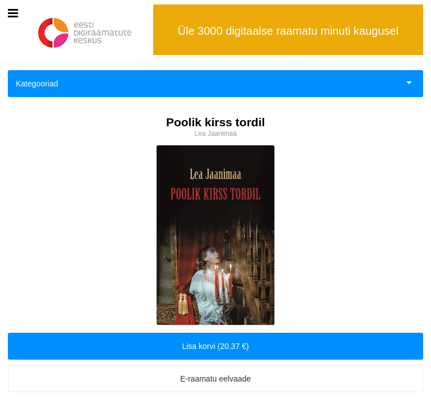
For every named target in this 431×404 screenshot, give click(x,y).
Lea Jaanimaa (215, 133)
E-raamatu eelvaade (215, 378)
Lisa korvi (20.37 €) (215, 346)
